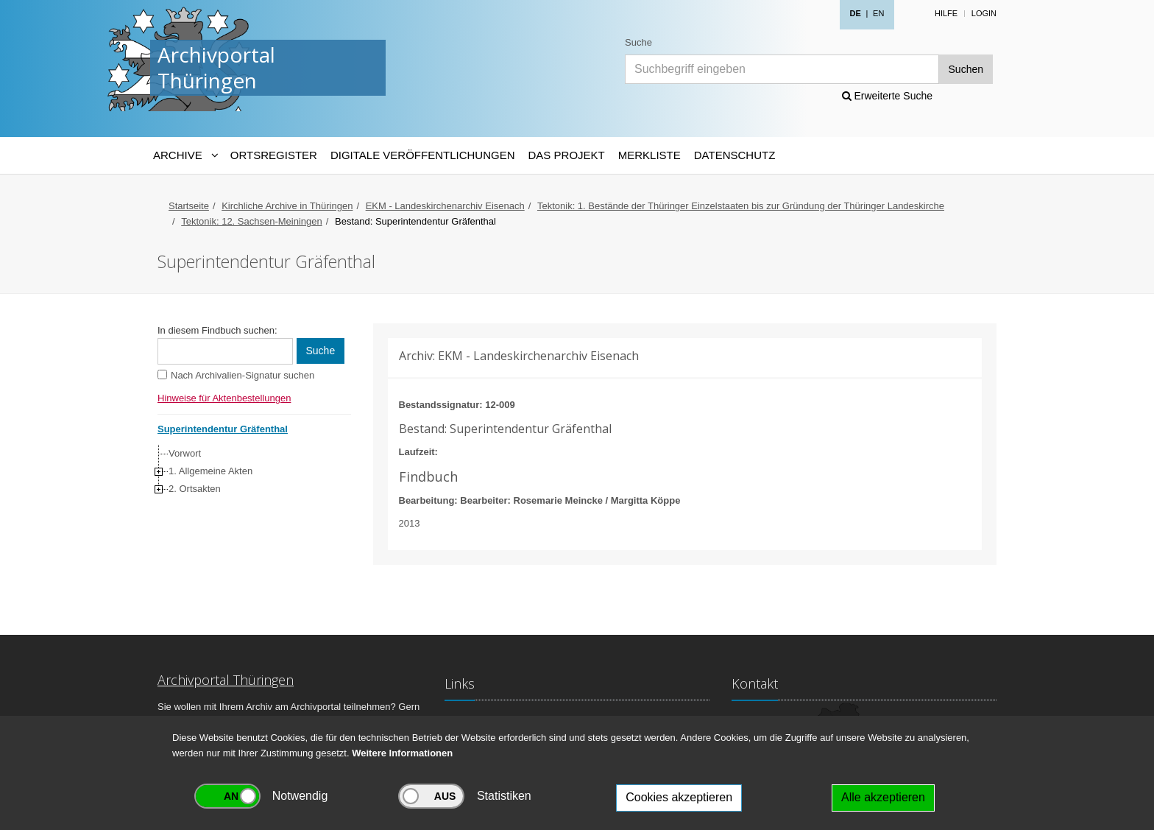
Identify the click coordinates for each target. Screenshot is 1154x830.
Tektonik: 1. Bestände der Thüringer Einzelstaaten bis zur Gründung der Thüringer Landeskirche (740, 205)
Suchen (966, 69)
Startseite (189, 205)
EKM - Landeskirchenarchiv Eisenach (445, 205)
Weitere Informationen (402, 753)
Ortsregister (273, 155)
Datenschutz (735, 155)
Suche (638, 42)
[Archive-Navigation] (185, 155)
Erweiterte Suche (887, 96)
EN (878, 13)
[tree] (250, 471)
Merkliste (649, 155)
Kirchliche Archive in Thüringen (287, 205)
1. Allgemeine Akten (210, 470)
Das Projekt (566, 155)
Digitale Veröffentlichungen (422, 155)
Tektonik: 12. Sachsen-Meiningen (251, 221)
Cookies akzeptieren (679, 797)
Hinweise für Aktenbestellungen (224, 398)
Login (984, 13)
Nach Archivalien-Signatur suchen (242, 375)
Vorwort (185, 453)
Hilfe (946, 13)
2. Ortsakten (195, 488)
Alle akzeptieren (883, 797)
